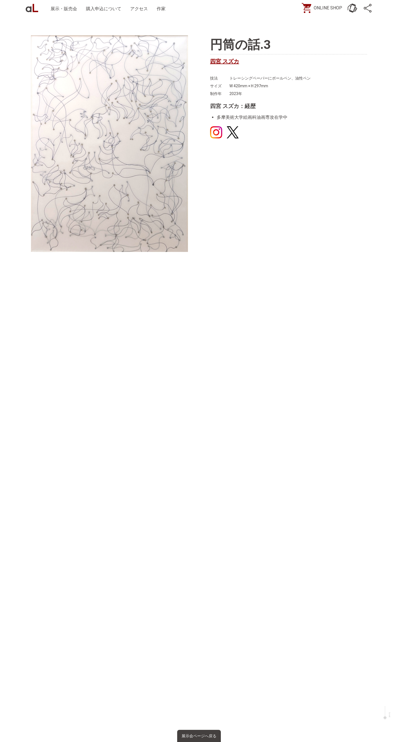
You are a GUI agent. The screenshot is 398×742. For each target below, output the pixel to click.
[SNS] (367, 8)
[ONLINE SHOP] (322, 8)
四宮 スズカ (224, 61)
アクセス (140, 8)
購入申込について (105, 8)
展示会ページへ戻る (199, 736)
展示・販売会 (65, 8)
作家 (162, 8)
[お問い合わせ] (351, 8)
